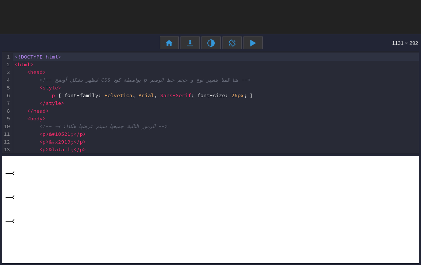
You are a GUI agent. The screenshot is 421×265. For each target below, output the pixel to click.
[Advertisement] (210, 16)
